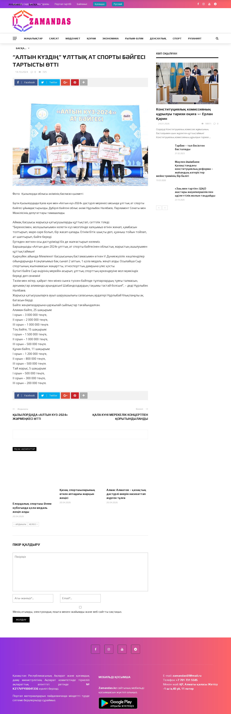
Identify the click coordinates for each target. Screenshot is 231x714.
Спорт (177, 38)
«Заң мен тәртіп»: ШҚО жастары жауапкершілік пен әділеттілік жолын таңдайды (195, 192)
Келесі (33, 511)
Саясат (54, 38)
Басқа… (21, 48)
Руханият (195, 38)
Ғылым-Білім (134, 38)
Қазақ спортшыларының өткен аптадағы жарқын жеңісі (77, 494)
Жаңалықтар (33, 38)
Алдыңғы (20, 511)
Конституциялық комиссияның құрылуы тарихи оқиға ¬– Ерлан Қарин (184, 114)
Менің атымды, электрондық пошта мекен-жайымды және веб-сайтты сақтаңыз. (67, 598)
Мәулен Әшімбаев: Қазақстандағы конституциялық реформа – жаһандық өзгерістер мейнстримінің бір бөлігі (184, 168)
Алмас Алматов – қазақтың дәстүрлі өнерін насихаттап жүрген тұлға (126, 494)
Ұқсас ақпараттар (24, 449)
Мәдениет (73, 38)
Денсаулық (158, 38)
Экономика (110, 38)
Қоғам (91, 38)
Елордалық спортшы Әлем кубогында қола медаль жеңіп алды (32, 494)
